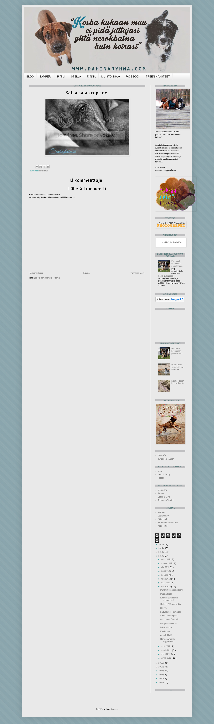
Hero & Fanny (164, 474)
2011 (160, 663)
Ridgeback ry (164, 519)
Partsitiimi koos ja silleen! (171, 590)
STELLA (76, 76)
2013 (160, 552)
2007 (160, 678)
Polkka (161, 478)
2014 (160, 548)
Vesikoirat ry (163, 516)
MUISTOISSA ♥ (110, 76)
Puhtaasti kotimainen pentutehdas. (177, 263)
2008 (160, 674)
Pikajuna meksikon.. (169, 623)
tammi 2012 (166, 658)
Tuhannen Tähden (166, 459)
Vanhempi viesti (138, 273)
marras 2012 (167, 563)
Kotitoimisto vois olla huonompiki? (169, 599)
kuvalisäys (43, 171)
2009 (160, 670)
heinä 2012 (166, 579)
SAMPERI (45, 76)
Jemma (161, 493)
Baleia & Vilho (164, 497)
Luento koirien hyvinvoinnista (177, 382)
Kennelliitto (163, 526)
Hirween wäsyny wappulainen (167, 640)
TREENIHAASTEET (158, 76)
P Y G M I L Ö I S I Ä (169, 619)
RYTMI (61, 76)
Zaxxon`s (162, 455)
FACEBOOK (133, 76)
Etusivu (86, 273)
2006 (160, 682)
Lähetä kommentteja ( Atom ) (47, 278)
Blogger (113, 709)
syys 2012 (165, 571)
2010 (160, 667)
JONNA (91, 76)
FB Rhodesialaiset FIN (168, 522)
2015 (160, 544)
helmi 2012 (166, 654)
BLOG (30, 76)
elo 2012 (165, 575)
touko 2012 (166, 586)
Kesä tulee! (165, 631)
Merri (160, 471)
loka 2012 (165, 567)
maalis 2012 (166, 650)
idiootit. (163, 608)
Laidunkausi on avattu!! (170, 612)
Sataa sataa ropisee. (169, 616)
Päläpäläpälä (166, 594)
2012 (160, 556)
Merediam (162, 490)
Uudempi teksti (36, 273)
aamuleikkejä (166, 635)
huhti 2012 (166, 646)
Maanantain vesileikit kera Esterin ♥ (177, 367)
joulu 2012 (166, 559)
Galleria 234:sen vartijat (170, 604)
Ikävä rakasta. (166, 627)
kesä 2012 (166, 582)
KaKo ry (161, 512)
